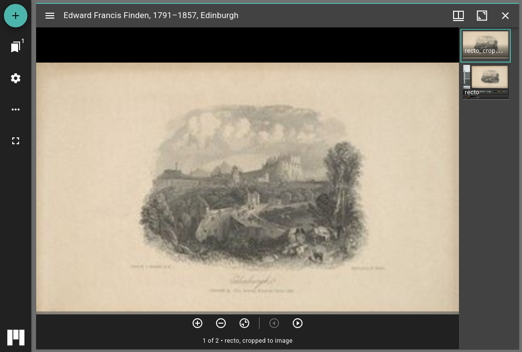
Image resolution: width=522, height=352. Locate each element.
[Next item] (297, 323)
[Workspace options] (15, 109)
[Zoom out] (221, 323)
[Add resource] (15, 15)
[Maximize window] (482, 15)
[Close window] (505, 15)
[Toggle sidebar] (50, 15)
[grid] (489, 188)
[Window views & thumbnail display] (458, 15)
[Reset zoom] (244, 323)
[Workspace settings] (15, 78)
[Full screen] (15, 141)
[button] (485, 45)
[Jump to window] (15, 47)
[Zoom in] (197, 323)
